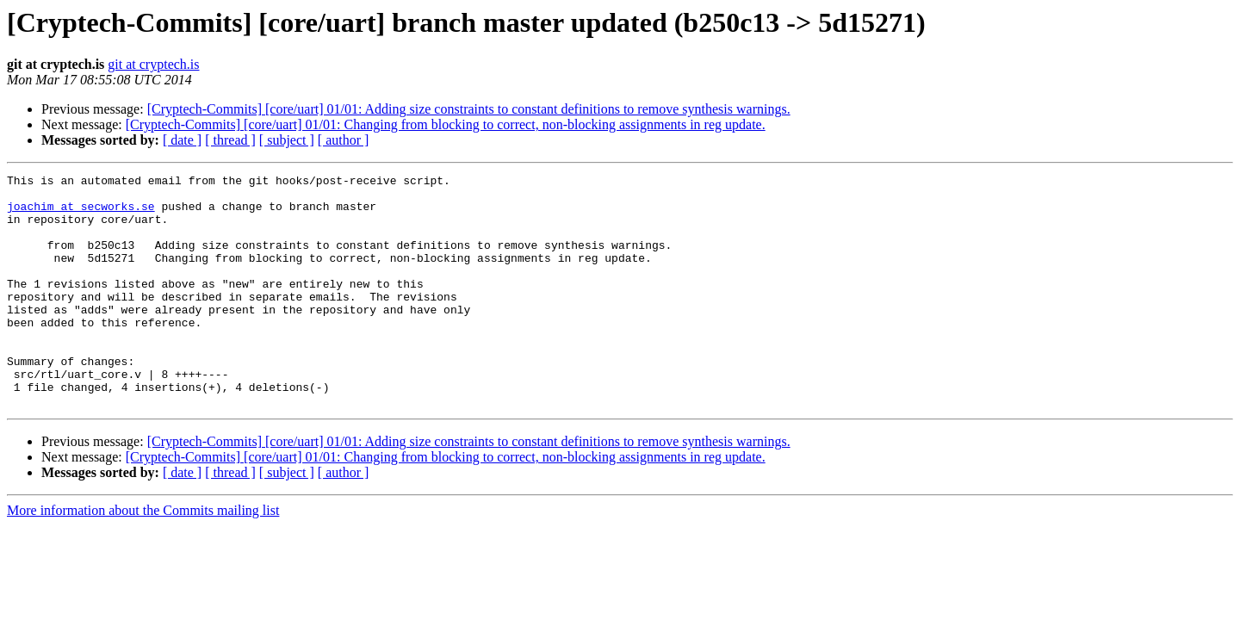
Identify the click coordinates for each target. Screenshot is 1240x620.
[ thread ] (230, 140)
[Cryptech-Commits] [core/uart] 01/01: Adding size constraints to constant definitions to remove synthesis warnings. (468, 109)
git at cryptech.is (153, 64)
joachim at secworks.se (81, 213)
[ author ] (343, 140)
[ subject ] (286, 140)
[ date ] (182, 140)
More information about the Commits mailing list (143, 556)
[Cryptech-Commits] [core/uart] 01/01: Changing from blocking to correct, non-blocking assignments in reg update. (446, 124)
